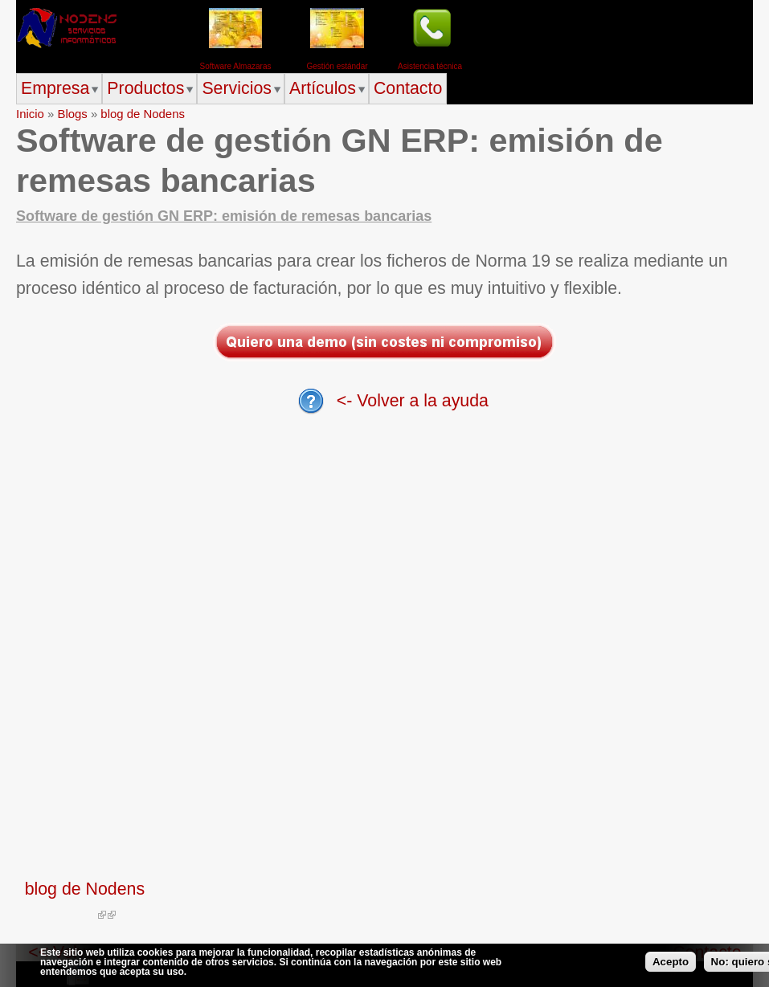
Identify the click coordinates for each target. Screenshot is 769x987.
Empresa (55, 88)
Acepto (670, 962)
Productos (145, 88)
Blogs (72, 113)
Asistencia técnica (430, 66)
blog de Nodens (142, 113)
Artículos (322, 88)
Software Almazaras (236, 66)
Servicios (237, 88)
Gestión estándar (336, 66)
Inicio (30, 113)
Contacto (408, 88)
